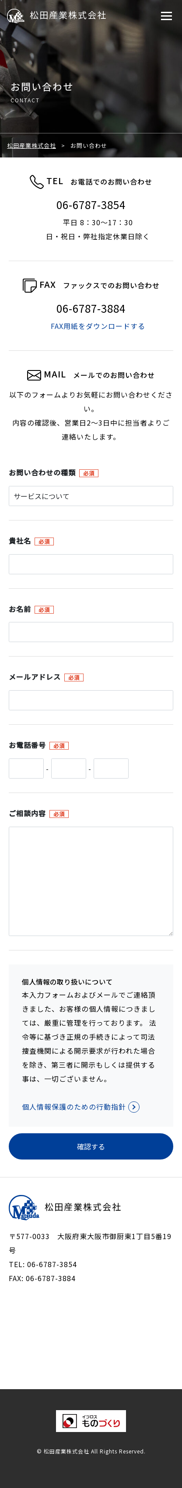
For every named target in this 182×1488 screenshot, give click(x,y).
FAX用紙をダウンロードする (98, 326)
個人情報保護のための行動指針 (81, 1106)
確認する (91, 1146)
